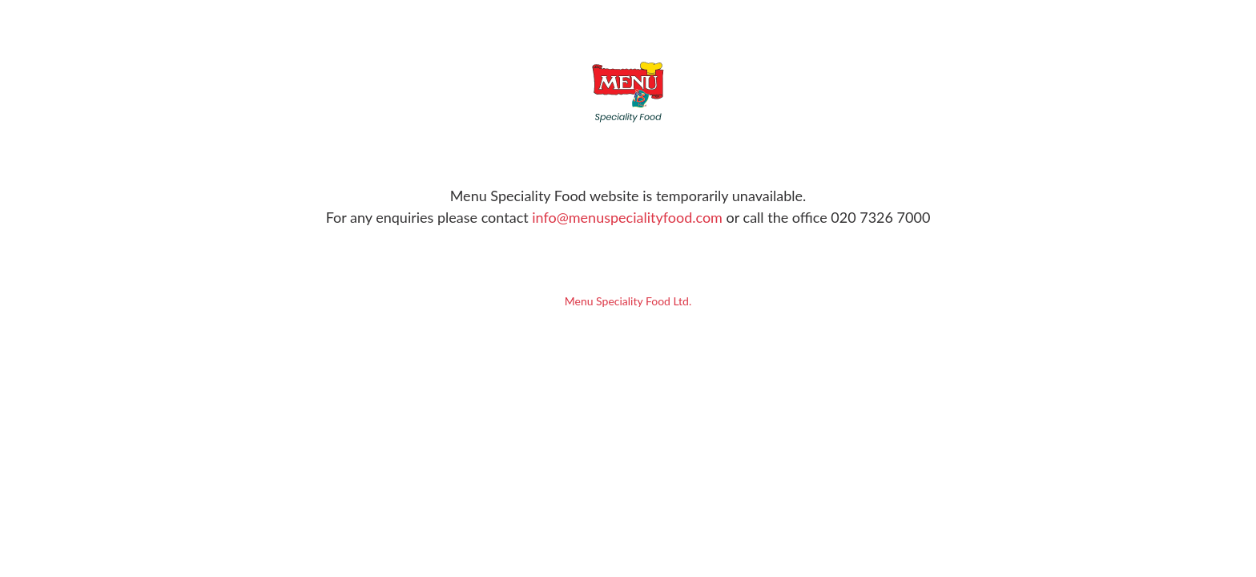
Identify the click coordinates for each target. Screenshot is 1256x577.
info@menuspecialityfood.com (627, 217)
